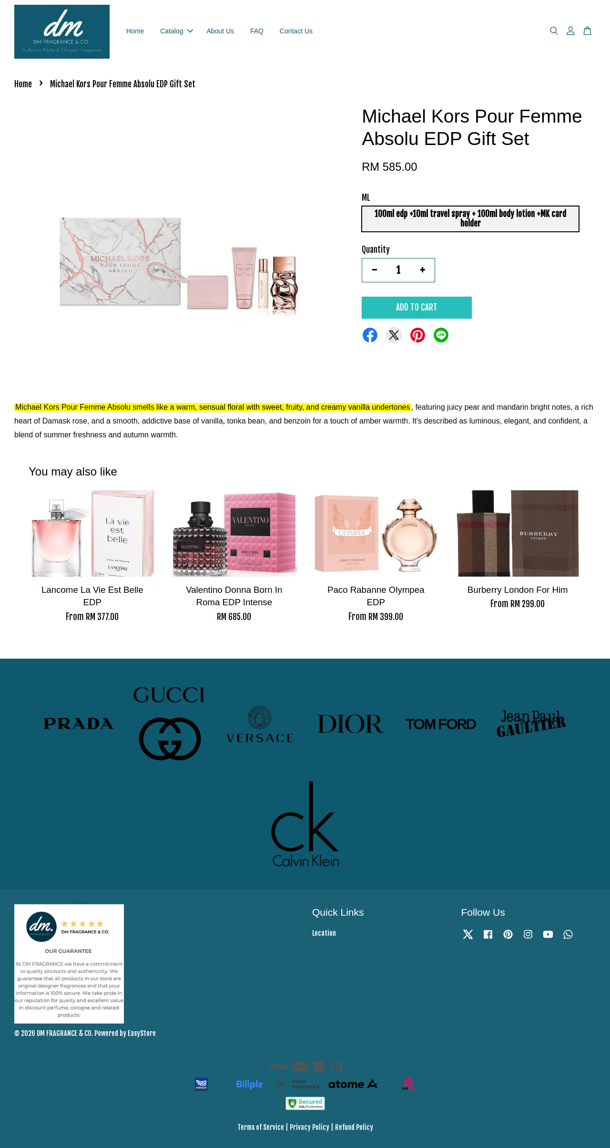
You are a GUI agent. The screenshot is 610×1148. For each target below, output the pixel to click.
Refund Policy (354, 1127)
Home (135, 31)
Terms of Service (260, 1127)
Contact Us (296, 31)
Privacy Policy (309, 1127)
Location (324, 933)
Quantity (376, 250)
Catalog (176, 31)
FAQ (257, 31)
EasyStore (142, 1033)
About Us (220, 31)
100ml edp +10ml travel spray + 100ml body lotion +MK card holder (470, 218)
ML (366, 198)
